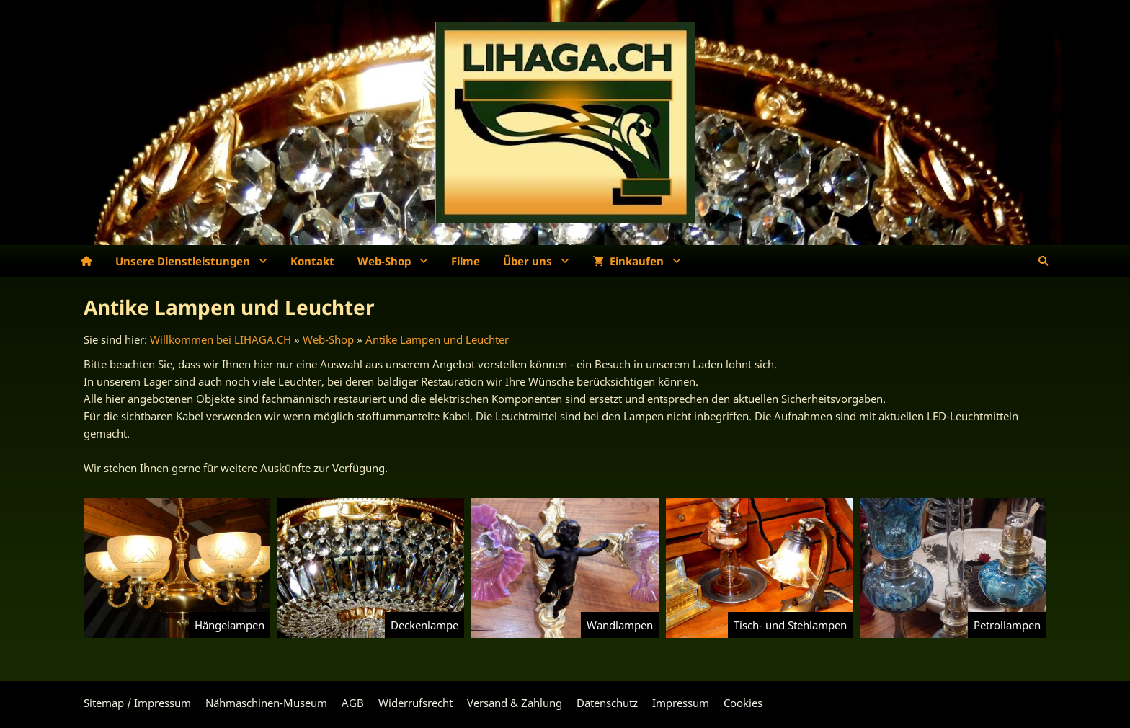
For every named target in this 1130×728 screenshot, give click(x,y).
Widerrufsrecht (415, 703)
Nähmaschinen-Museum (266, 703)
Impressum (680, 703)
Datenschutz (607, 703)
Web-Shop (328, 339)
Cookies (743, 703)
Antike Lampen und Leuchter (437, 339)
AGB (353, 703)
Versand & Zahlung (514, 703)
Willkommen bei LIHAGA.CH (220, 339)
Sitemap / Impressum (137, 703)
